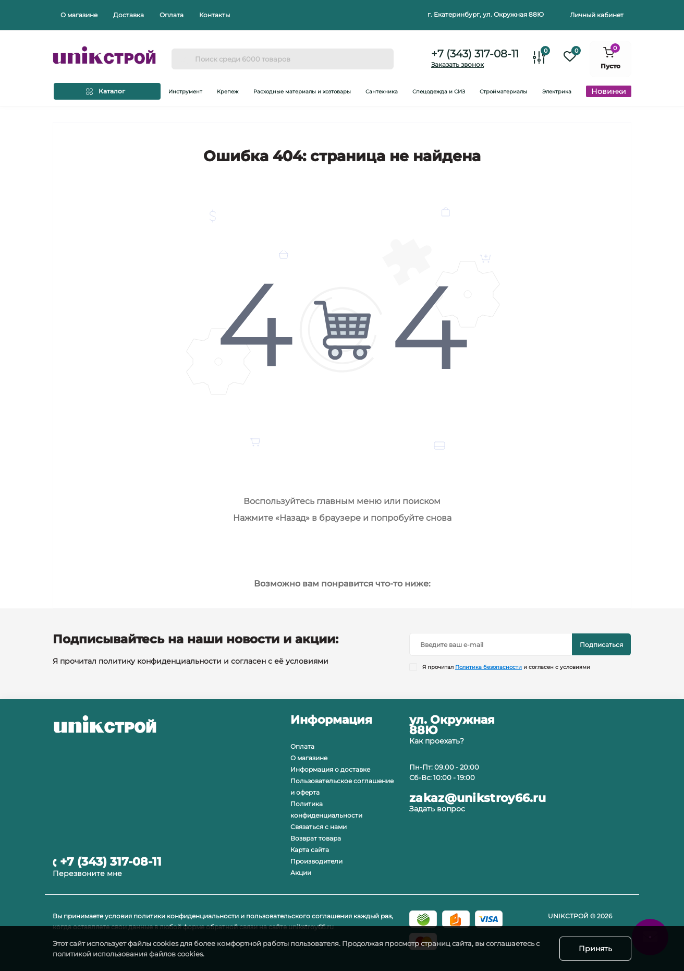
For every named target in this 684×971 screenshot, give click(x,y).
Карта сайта (309, 850)
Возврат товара (315, 838)
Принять (595, 948)
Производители (316, 861)
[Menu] (107, 91)
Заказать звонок (457, 64)
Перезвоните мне (87, 873)
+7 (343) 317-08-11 (475, 54)
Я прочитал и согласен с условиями (506, 667)
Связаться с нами (318, 827)
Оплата (172, 15)
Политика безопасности (488, 667)
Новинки (608, 91)
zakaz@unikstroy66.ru (477, 798)
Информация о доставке (330, 769)
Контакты (214, 15)
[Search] (183, 59)
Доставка (128, 15)
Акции (300, 873)
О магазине (78, 15)
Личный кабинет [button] (597, 15)
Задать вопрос (437, 808)
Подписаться (601, 645)
